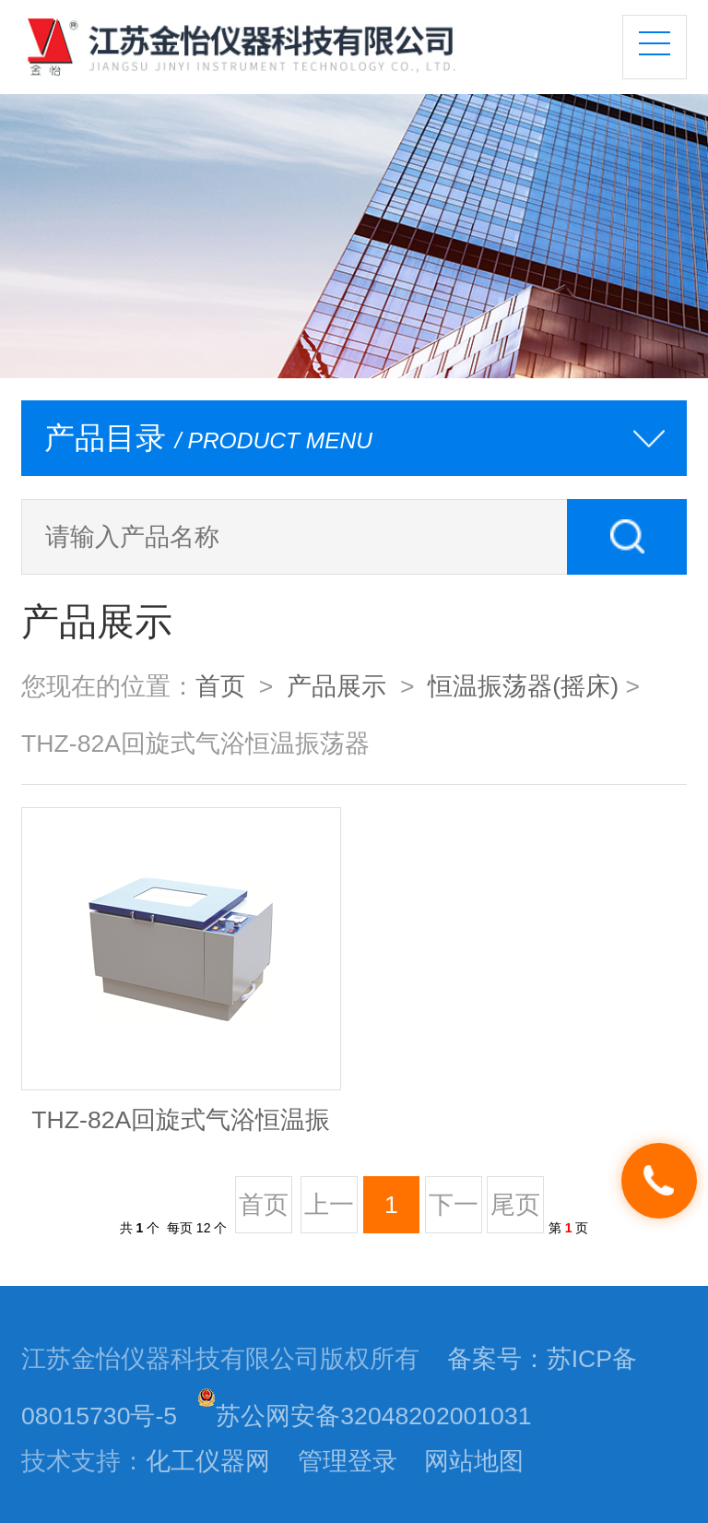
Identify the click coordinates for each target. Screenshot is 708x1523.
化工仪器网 (208, 1461)
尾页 (515, 1205)
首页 (220, 686)
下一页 (453, 1211)
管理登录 (347, 1461)
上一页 (329, 1211)
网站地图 (474, 1461)
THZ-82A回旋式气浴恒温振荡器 (180, 1128)
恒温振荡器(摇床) (523, 686)
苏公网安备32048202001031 (364, 1416)
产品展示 (336, 686)
